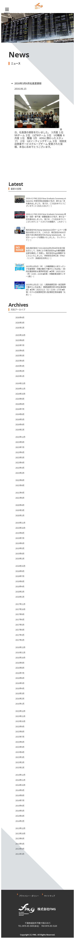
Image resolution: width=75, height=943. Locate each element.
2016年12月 (20, 647)
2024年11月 (20, 388)
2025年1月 (20, 376)
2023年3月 (20, 467)
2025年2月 (20, 371)
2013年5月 (20, 843)
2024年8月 (20, 404)
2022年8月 (20, 480)
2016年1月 (20, 703)
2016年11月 (20, 652)
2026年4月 (20, 317)
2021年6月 (20, 497)
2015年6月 (20, 742)
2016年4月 (20, 688)
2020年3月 (20, 510)
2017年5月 (20, 624)
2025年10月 (20, 335)
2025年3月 (20, 366)
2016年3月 (20, 693)
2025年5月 (20, 355)
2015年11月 (20, 716)
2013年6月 (20, 838)
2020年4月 (20, 505)
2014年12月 (20, 774)
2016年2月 (20, 698)
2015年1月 (20, 767)
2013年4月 (20, 848)
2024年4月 (20, 424)
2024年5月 (20, 419)
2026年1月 (20, 327)
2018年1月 (20, 596)
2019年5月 (20, 548)
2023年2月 (20, 473)
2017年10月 (20, 609)
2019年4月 (20, 553)
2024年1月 (20, 429)
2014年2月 (20, 821)
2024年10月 (20, 393)
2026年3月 (20, 322)
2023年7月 (20, 447)
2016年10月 (20, 657)
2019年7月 (20, 538)
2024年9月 (20, 398)
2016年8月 (20, 667)
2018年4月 (20, 586)
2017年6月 (20, 619)
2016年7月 (20, 673)
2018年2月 (20, 591)
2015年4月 (20, 752)
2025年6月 (20, 350)
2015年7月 (20, 736)
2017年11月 (20, 604)
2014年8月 (20, 795)
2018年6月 (20, 581)
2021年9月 (20, 492)
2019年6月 (20, 543)
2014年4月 (20, 816)
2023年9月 (20, 442)
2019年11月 (20, 522)
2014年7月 (20, 800)
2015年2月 (20, 762)
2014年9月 (20, 790)
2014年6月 (20, 805)
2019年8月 (20, 533)
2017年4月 (20, 629)
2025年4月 (20, 360)
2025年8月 (20, 340)
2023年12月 (20, 437)
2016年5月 (20, 683)
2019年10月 (20, 528)
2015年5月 (20, 747)
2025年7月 (20, 345)
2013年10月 (20, 833)
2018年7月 (20, 576)
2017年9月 (20, 614)
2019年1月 (20, 558)
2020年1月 (20, 515)
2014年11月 (20, 780)
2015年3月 (20, 757)
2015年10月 (20, 721)
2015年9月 (20, 726)
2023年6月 (20, 452)
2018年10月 (20, 566)
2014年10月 (20, 785)
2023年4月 (20, 462)
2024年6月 (20, 414)
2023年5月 (20, 457)
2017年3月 (20, 635)
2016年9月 (20, 662)
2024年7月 (20, 409)
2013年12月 (20, 828)
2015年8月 (20, 731)
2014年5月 (20, 810)
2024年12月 (20, 383)
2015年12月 (20, 711)
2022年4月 (20, 485)
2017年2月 (20, 640)
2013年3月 (20, 854)
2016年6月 (20, 678)
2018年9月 (20, 571)
